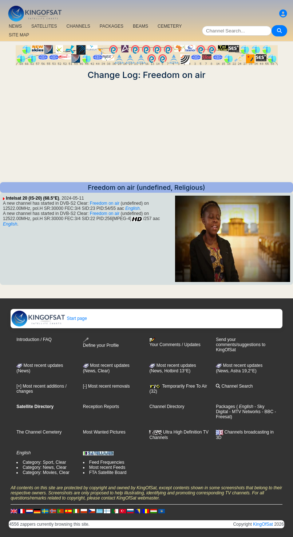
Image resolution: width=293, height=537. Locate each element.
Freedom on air (104, 203)
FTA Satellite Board (108, 472)
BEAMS (140, 26)
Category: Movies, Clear (46, 472)
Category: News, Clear (45, 467)
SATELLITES (44, 26)
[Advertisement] (146, 131)
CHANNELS (78, 26)
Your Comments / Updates (174, 342)
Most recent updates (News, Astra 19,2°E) (239, 368)
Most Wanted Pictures (104, 432)
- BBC (267, 411)
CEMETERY (170, 26)
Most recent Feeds (107, 467)
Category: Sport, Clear (44, 462)
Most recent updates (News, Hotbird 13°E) (172, 368)
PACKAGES (111, 26)
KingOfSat (263, 524)
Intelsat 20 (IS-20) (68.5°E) (32, 198)
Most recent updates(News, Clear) (106, 368)
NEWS (15, 26)
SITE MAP (19, 35)
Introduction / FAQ (34, 339)
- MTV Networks (244, 411)
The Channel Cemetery (39, 432)
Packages (225, 406)
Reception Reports (101, 406)
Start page (49, 318)
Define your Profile (101, 342)
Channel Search (234, 386)
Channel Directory (166, 406)
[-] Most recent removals (106, 386)
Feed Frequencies (106, 462)
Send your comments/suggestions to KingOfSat (240, 344)
